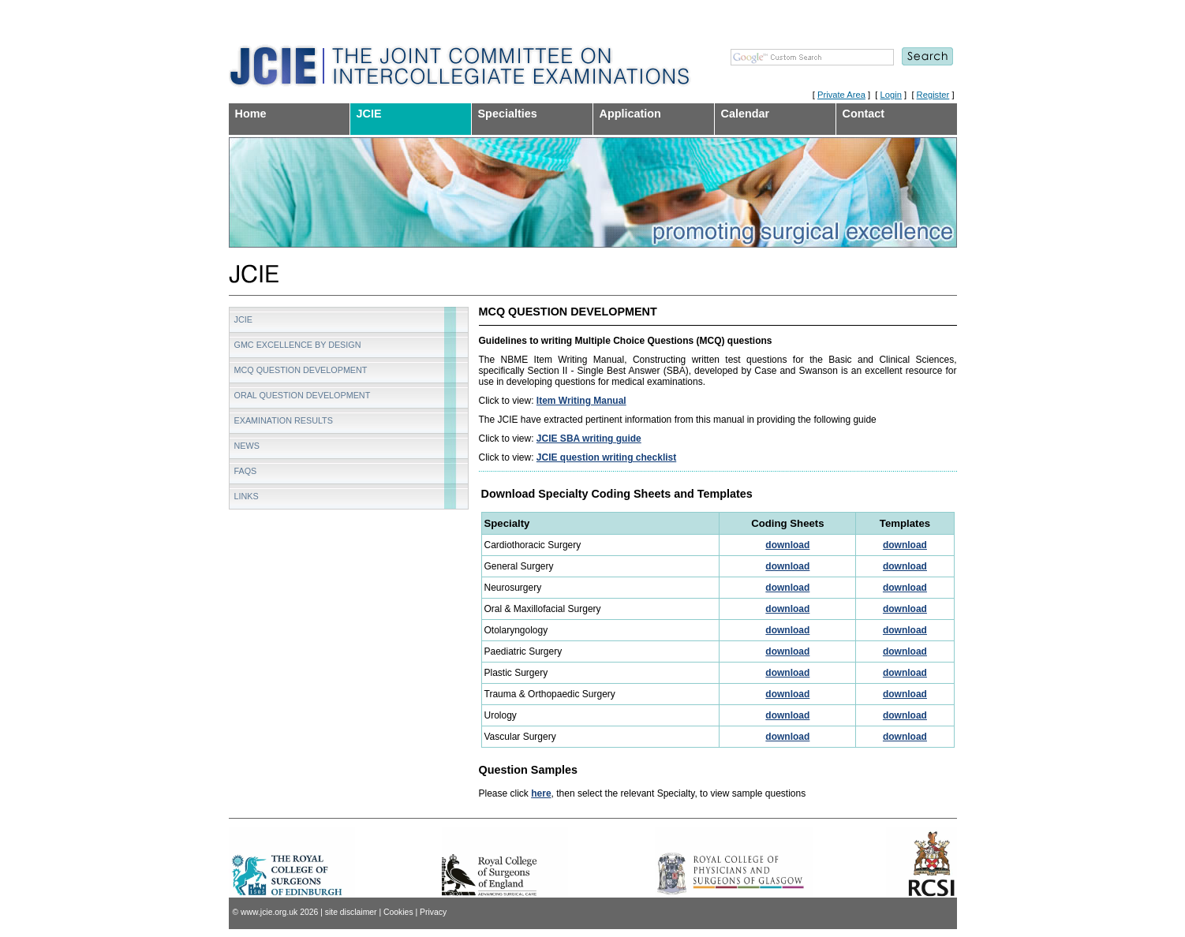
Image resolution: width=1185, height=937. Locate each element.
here (541, 793)
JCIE (369, 113)
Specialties (507, 113)
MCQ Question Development (301, 370)
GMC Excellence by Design (297, 344)
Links (246, 496)
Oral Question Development (302, 395)
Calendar (745, 113)
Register (933, 94)
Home (251, 113)
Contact (864, 113)
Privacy (433, 912)
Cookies (398, 912)
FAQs (245, 471)
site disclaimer (351, 912)
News (247, 445)
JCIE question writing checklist (606, 457)
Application (630, 113)
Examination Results (283, 420)
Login (891, 94)
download (787, 545)
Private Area (841, 94)
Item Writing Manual (581, 400)
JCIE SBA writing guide (588, 438)
